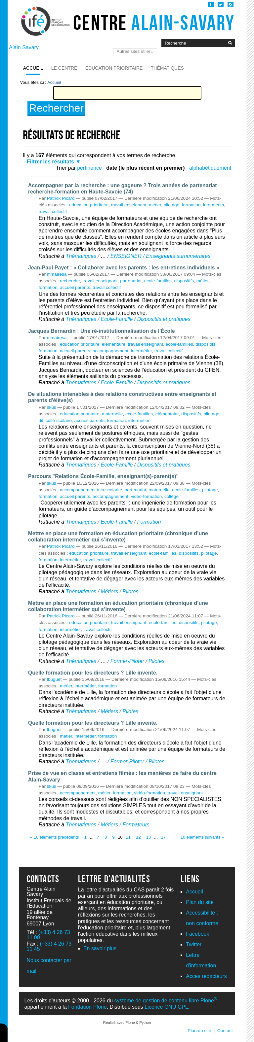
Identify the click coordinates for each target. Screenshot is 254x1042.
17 (163, 837)
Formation (149, 522)
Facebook (197, 934)
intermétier (213, 204)
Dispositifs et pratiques (163, 319)
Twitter (193, 944)
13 (148, 837)
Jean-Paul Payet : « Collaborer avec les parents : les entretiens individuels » (123, 267)
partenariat (131, 280)
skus (51, 407)
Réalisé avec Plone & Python (127, 1023)
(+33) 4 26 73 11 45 (49, 946)
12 (138, 837)
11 (128, 837)
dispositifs (184, 280)
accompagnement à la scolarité (91, 489)
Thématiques (167, 68)
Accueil (33, 68)
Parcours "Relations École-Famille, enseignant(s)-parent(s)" (103, 476)
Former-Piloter (127, 661)
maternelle (112, 413)
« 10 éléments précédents (54, 837)
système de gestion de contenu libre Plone (165, 1000)
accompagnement (110, 350)
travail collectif (53, 211)
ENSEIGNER (126, 256)
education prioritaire (88, 204)
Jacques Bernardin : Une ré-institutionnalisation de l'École (101, 331)
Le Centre (64, 68)
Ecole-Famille (117, 319)
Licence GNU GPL (166, 1007)
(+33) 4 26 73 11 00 (48, 934)
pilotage (172, 204)
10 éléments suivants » (202, 837)
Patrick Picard (61, 198)
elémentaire (113, 344)
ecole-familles (158, 280)
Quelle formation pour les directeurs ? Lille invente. (92, 673)
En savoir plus (100, 948)
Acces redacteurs (206, 976)
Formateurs (135, 824)
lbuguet (54, 679)
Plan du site (200, 902)
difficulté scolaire (55, 420)
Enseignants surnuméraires (178, 256)
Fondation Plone (87, 1007)
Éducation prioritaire (114, 68)
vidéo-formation (146, 496)
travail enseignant (129, 204)
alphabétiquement (210, 168)
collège (171, 496)
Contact (225, 1030)
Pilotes (130, 591)
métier (155, 204)
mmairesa (57, 274)
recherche (70, 280)
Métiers (109, 591)
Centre (154, 22)
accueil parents (75, 287)
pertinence (89, 168)
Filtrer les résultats (50, 161)
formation (191, 204)
